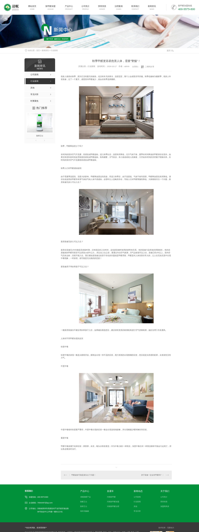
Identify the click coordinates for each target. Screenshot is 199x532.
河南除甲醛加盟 (113, 502)
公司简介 (163, 497)
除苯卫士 (39, 136)
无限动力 (170, 528)
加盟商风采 (164, 506)
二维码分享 (149, 67)
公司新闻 (137, 497)
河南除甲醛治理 (113, 506)
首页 (38, 50)
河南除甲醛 (111, 497)
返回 (170, 50)
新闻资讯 (45, 50)
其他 (135, 506)
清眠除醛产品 (85, 497)
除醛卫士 (83, 502)
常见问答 (137, 511)
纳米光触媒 (84, 511)
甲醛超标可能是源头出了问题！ (83, 475)
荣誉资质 (163, 502)
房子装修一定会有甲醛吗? (151, 475)
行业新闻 (54, 50)
